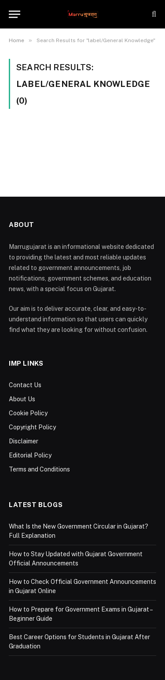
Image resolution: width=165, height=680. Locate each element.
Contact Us (25, 385)
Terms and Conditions (39, 469)
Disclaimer (23, 441)
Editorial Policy (30, 455)
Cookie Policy (28, 413)
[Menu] (14, 14)
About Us (22, 399)
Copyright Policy (32, 427)
